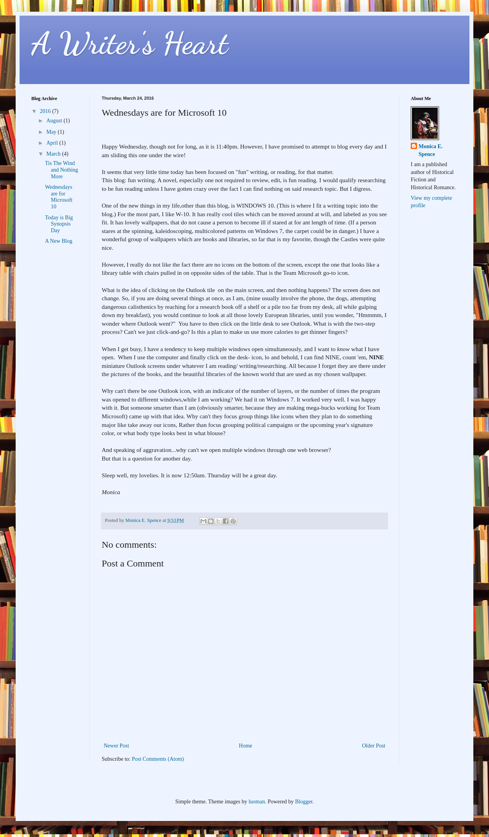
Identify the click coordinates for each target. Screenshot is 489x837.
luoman (256, 802)
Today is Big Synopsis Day (59, 224)
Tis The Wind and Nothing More (61, 169)
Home (245, 746)
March (54, 154)
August (54, 121)
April (52, 143)
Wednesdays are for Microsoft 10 (58, 197)
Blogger (303, 802)
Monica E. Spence (430, 150)
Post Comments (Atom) (158, 759)
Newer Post (116, 746)
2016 (46, 111)
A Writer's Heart (129, 43)
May (52, 132)
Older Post (374, 746)
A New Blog (58, 241)
